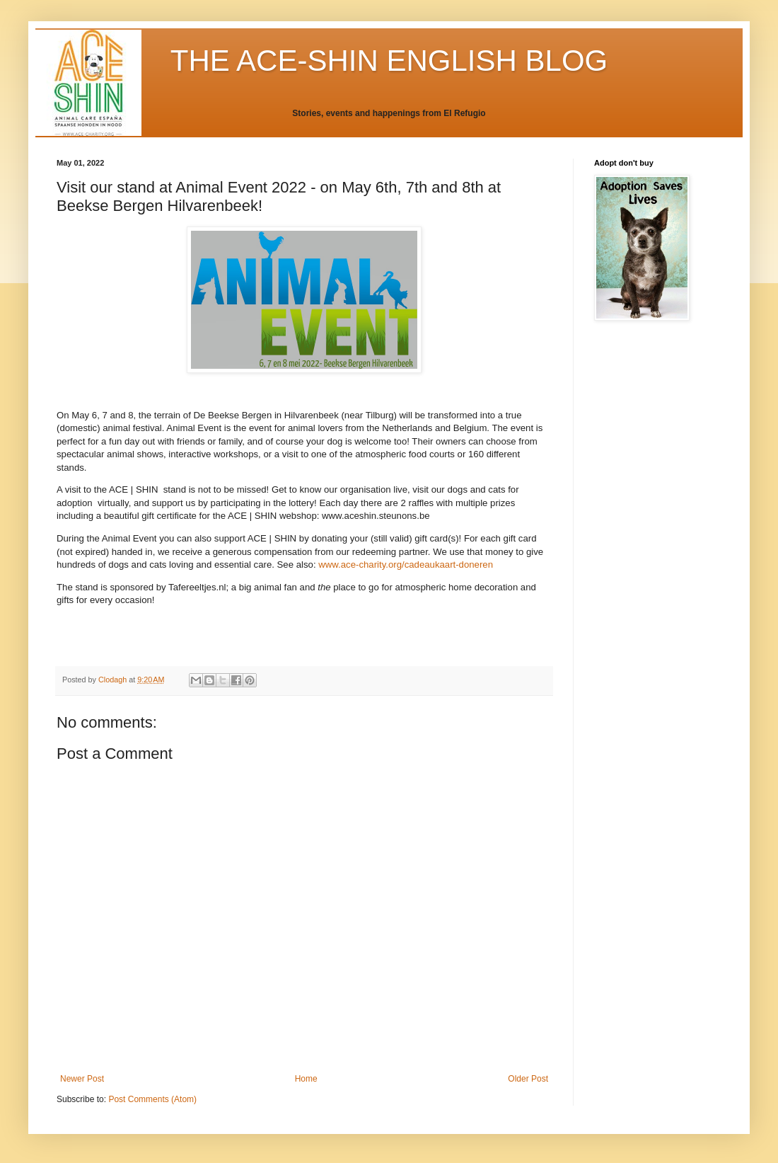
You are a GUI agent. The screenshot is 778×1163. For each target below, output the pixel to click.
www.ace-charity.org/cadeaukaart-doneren (405, 564)
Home (306, 1079)
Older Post (528, 1079)
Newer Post (82, 1079)
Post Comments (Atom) (152, 1099)
